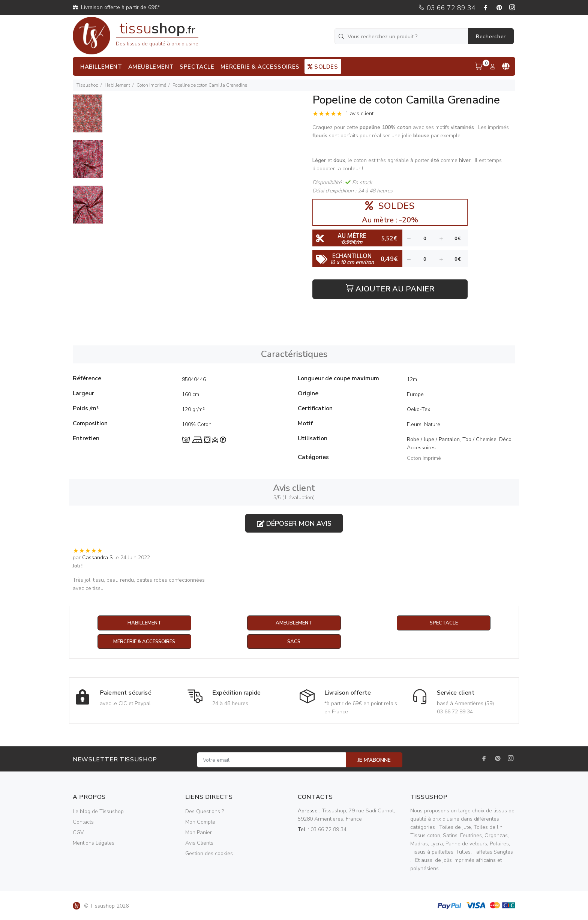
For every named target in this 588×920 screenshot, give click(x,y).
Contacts (83, 822)
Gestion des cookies (209, 853)
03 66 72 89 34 (447, 7)
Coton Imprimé (151, 85)
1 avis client (359, 113)
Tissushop (87, 85)
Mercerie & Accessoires (144, 641)
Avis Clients (199, 843)
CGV (78, 832)
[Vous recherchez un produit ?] (402, 36)
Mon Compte (200, 822)
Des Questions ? (204, 811)
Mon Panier (198, 832)
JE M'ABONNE (374, 760)
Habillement (117, 85)
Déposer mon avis (294, 523)
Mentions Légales (93, 843)
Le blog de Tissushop (98, 811)
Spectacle (443, 623)
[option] (88, 117)
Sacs (294, 641)
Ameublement (294, 623)
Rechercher (491, 36)
